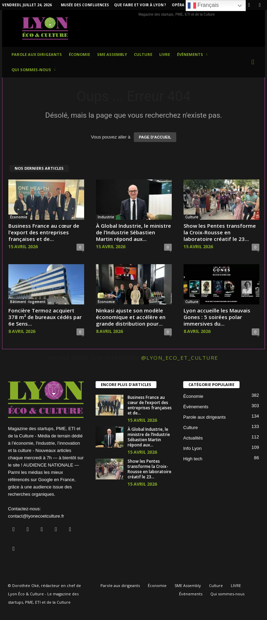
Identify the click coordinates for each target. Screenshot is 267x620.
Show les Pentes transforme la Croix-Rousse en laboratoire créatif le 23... (220, 232)
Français (203, 5)
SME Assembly (112, 54)
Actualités (193, 438)
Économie (79, 54)
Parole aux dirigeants (36, 54)
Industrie (106, 217)
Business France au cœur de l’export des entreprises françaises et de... (43, 232)
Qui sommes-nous (33, 69)
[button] (254, 62)
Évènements (192, 54)
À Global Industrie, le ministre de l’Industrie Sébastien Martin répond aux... (133, 232)
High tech (192, 458)
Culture (143, 54)
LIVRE (164, 54)
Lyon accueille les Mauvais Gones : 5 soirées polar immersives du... (217, 317)
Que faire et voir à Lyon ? (140, 4)
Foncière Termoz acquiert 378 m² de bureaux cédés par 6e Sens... (45, 317)
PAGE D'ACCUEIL (155, 137)
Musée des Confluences (85, 4)
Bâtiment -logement (28, 301)
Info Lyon (192, 448)
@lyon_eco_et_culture (179, 357)
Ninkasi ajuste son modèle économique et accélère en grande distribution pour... (130, 317)
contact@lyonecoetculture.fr (36, 516)
